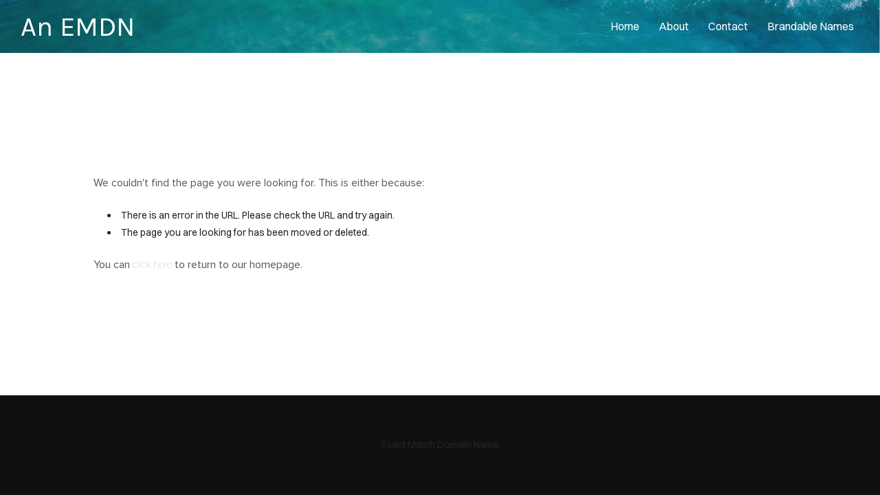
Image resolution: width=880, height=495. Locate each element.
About (674, 26)
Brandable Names (810, 26)
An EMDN (78, 26)
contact (728, 26)
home (624, 26)
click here (152, 264)
